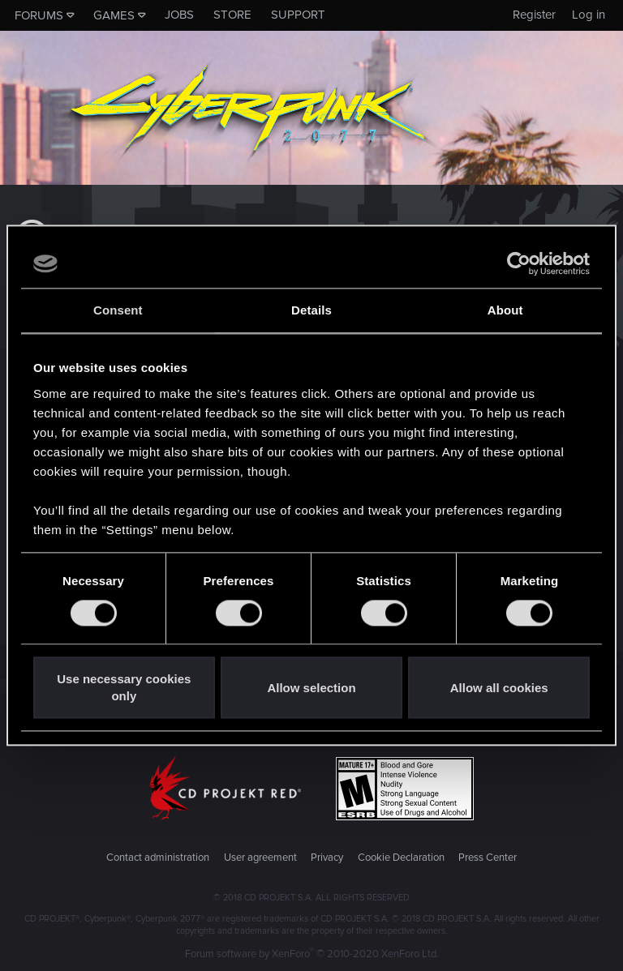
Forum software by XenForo (312, 953)
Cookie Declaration (401, 857)
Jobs (179, 14)
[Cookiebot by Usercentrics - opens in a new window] (519, 263)
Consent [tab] (118, 310)
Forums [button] (39, 15)
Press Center (487, 857)
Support (298, 14)
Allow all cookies (499, 688)
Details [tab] (311, 310)
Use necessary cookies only (124, 688)
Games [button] (114, 15)
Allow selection (311, 688)
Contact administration (157, 857)
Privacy (327, 857)
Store (232, 14)
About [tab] (505, 310)
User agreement (260, 857)
